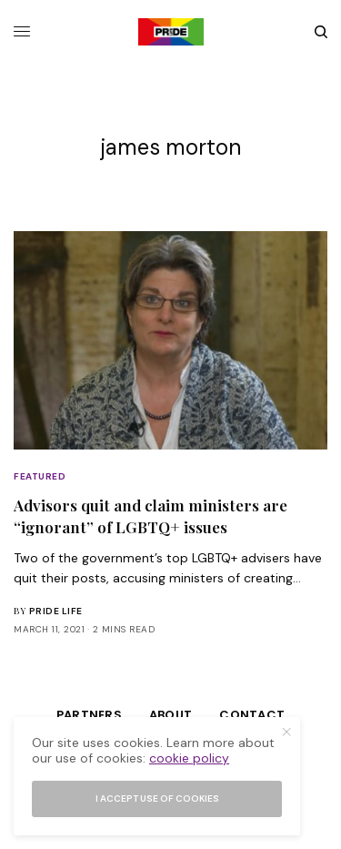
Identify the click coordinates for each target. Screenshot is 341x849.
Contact (252, 714)
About (170, 714)
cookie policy (189, 758)
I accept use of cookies (157, 798)
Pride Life (56, 611)
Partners (89, 714)
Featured (39, 476)
